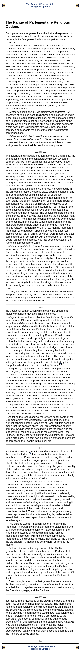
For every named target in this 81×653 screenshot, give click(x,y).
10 (17, 621)
